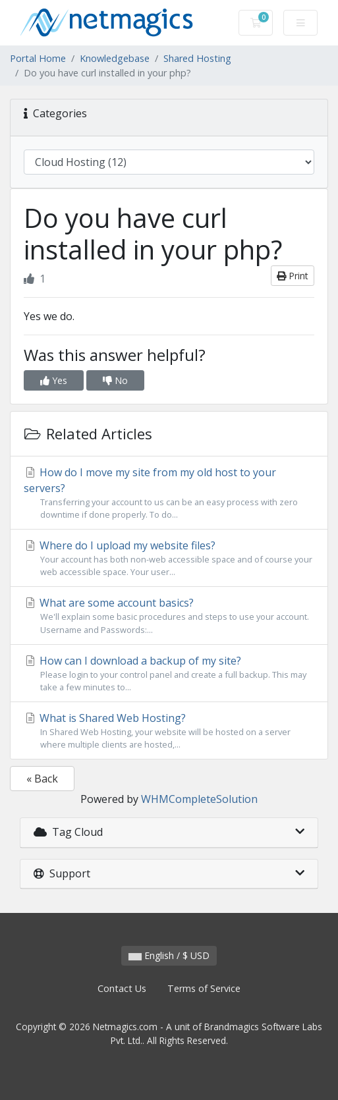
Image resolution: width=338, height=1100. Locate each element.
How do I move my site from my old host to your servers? (169, 493)
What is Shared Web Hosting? (169, 731)
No (115, 380)
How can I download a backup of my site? (169, 673)
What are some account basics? (169, 615)
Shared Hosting (197, 58)
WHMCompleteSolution (199, 799)
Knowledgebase (115, 58)
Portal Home (38, 58)
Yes (53, 380)
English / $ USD (169, 955)
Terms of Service (203, 988)
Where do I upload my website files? (169, 558)
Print (292, 275)
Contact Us (122, 988)
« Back (42, 778)
